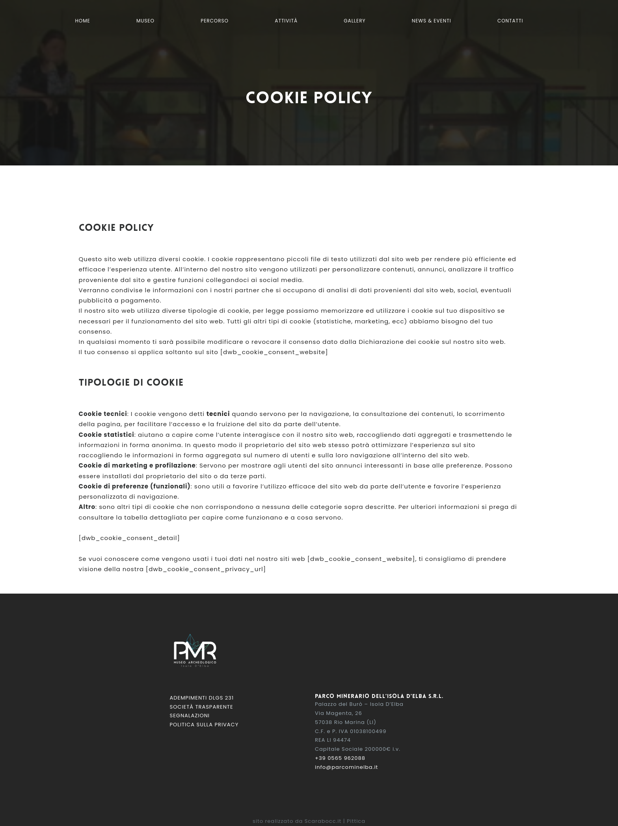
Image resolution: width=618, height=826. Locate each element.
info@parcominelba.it (346, 767)
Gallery (354, 20)
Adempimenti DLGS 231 (202, 698)
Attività (286, 20)
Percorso (215, 20)
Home (82, 20)
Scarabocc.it (323, 821)
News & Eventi (431, 20)
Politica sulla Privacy (204, 724)
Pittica (356, 821)
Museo (145, 20)
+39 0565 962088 (340, 758)
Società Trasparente (201, 707)
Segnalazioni (190, 715)
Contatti (510, 20)
